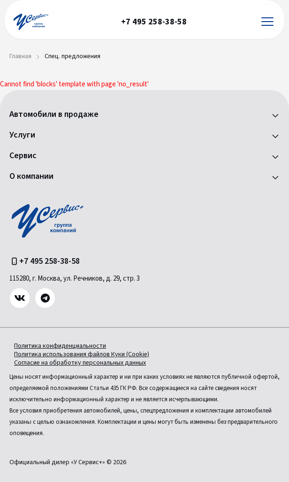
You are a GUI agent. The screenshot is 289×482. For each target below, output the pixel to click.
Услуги (22, 135)
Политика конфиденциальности (60, 346)
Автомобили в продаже (54, 114)
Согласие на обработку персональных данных (80, 363)
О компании (31, 176)
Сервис (23, 155)
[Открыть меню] (267, 21)
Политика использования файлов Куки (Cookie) (81, 354)
